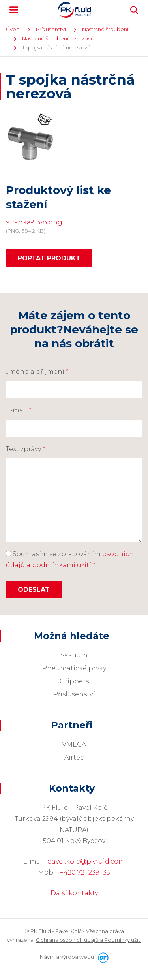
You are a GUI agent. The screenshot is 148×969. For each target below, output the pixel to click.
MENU (14, 10)
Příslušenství (74, 694)
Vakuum (74, 655)
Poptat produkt (49, 258)
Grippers (74, 681)
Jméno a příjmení (37, 371)
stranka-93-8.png (34, 222)
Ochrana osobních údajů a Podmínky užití (88, 940)
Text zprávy (25, 449)
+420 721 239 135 (85, 872)
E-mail (19, 410)
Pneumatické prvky (74, 668)
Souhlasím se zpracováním (70, 559)
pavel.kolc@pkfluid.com (86, 861)
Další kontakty (74, 893)
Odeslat (34, 589)
